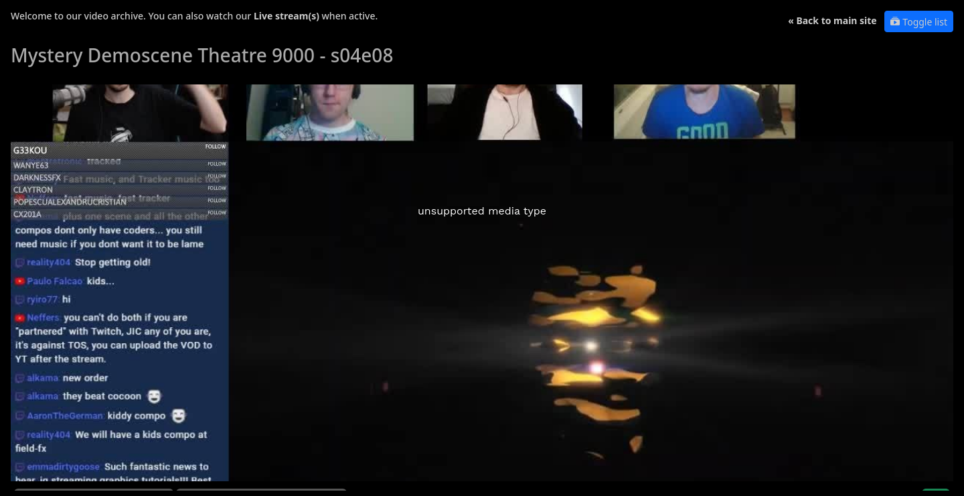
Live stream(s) (286, 15)
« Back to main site (832, 20)
